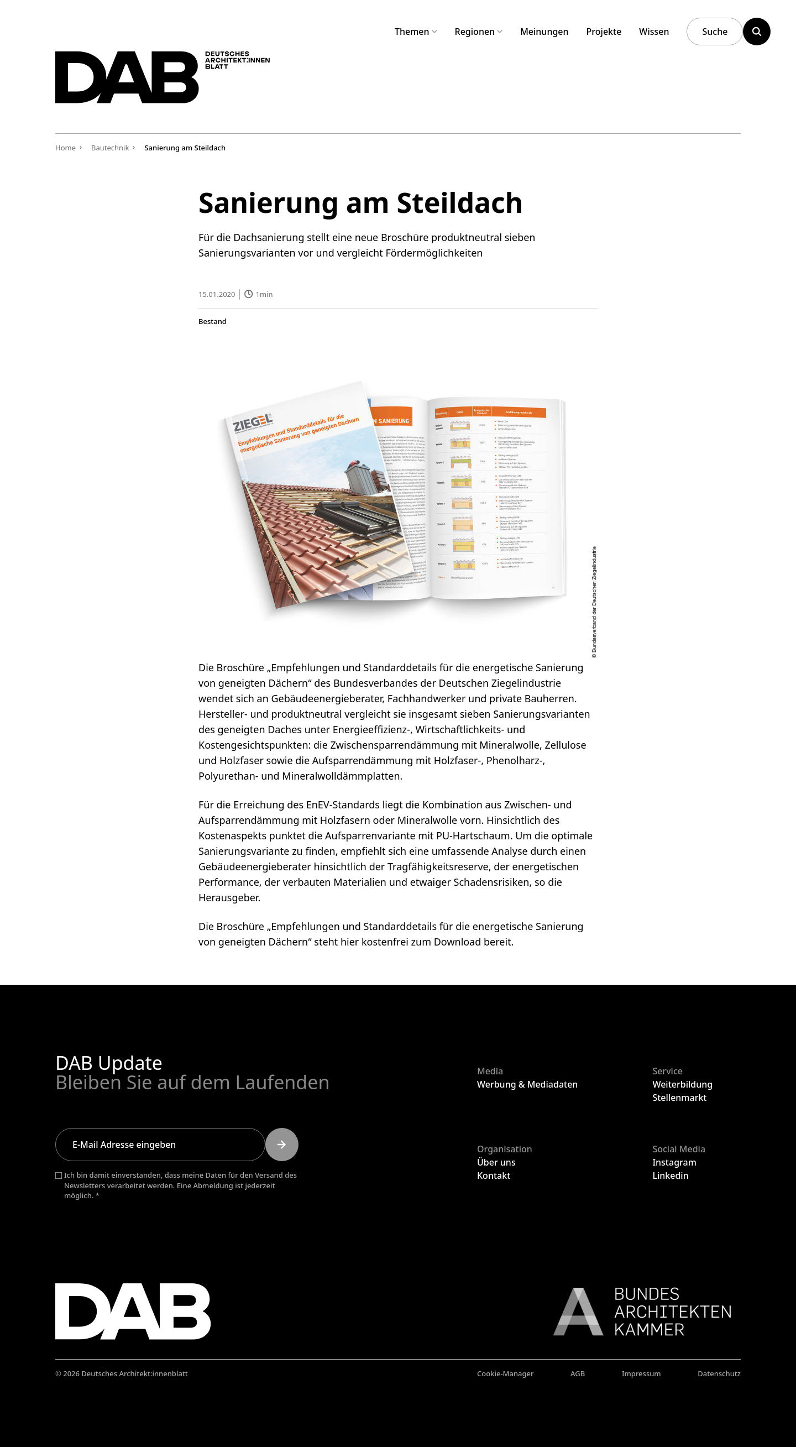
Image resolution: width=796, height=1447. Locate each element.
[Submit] (281, 1144)
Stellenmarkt (679, 1097)
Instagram (674, 1162)
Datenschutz (719, 1373)
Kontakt (493, 1175)
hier (350, 941)
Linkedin (670, 1175)
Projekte (604, 31)
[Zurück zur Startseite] (175, 82)
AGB (577, 1373)
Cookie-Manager (505, 1373)
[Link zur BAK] (636, 1311)
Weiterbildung (682, 1084)
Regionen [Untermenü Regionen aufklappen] (479, 31)
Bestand (212, 321)
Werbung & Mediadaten (527, 1084)
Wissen (654, 31)
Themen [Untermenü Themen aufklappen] (416, 31)
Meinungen (544, 31)
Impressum (641, 1373)
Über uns (496, 1162)
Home (65, 148)
